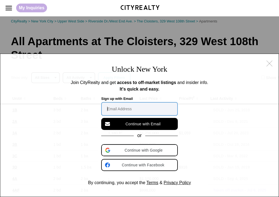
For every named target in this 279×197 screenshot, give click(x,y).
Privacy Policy (177, 182)
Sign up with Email (117, 99)
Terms (152, 182)
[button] (140, 150)
